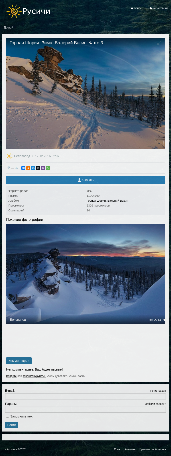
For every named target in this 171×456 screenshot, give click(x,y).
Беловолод (22, 156)
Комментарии (18, 361)
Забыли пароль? (155, 403)
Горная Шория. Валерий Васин (107, 200)
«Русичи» (11, 449)
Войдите (11, 376)
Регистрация (158, 390)
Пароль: (11, 403)
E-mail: (10, 390)
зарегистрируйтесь (34, 376)
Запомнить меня (22, 416)
